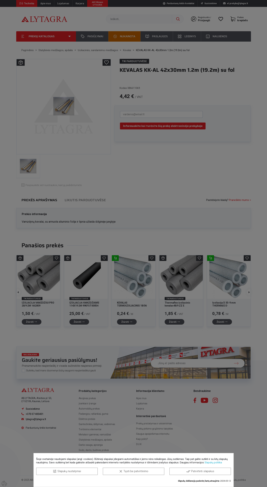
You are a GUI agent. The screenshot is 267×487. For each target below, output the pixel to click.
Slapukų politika (213, 462)
